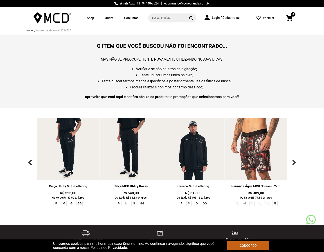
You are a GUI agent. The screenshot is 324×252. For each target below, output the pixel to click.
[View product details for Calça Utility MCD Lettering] (68, 162)
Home (29, 30)
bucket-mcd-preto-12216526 (53, 30)
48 (275, 203)
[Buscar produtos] (191, 18)
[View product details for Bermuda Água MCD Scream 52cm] (256, 162)
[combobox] (172, 17)
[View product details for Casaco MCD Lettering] (193, 162)
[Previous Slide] (31, 162)
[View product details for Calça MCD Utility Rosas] (130, 162)
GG (79, 203)
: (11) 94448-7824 (139, 3)
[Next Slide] (293, 162)
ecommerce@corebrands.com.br (187, 3)
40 (244, 203)
